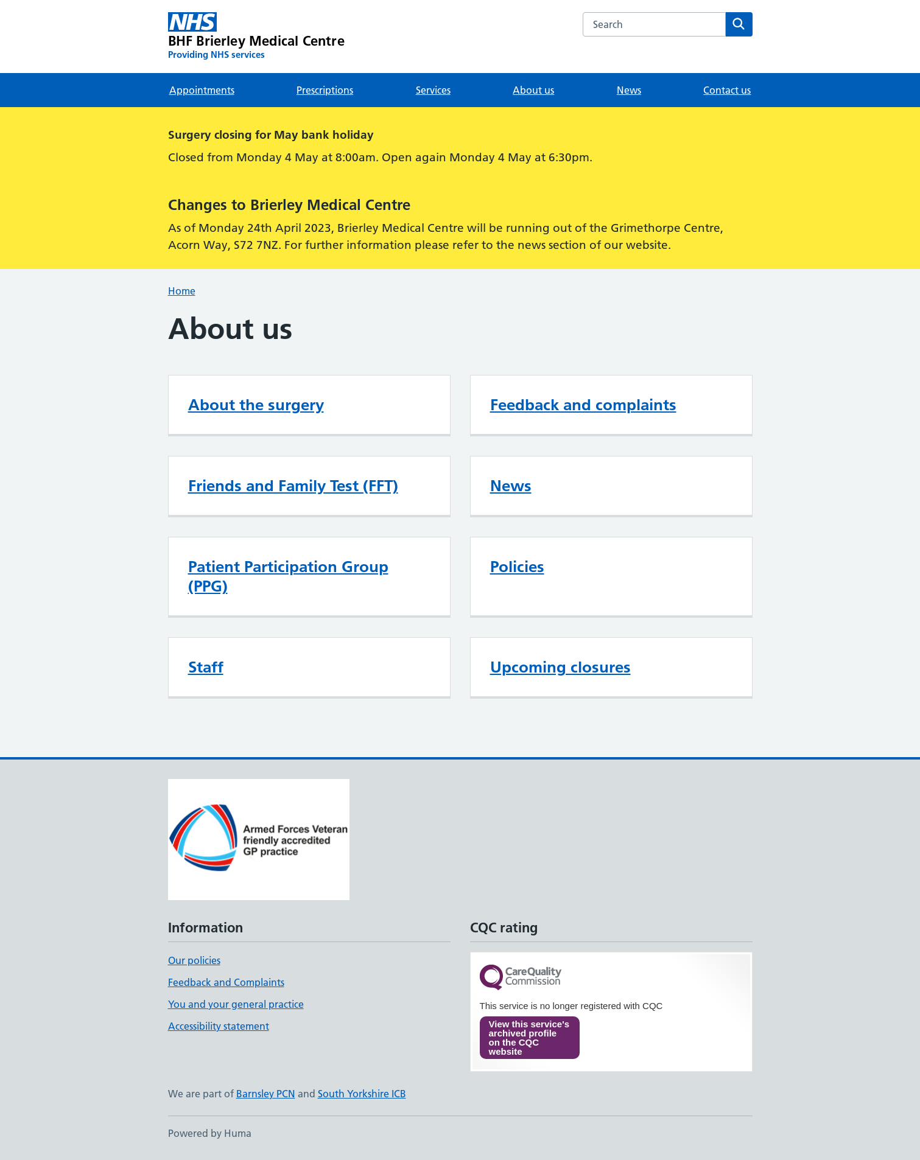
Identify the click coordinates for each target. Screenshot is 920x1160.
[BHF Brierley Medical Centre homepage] (256, 36)
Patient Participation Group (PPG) (288, 576)
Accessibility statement (218, 1026)
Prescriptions (325, 90)
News (629, 90)
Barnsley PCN (265, 1094)
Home (181, 291)
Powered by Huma (209, 1133)
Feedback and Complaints (226, 982)
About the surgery (256, 404)
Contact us (727, 90)
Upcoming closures (560, 667)
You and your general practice (236, 1004)
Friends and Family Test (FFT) (293, 485)
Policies (517, 566)
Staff (205, 667)
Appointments (201, 90)
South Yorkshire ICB (362, 1094)
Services (433, 90)
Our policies (194, 960)
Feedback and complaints (583, 404)
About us (533, 90)
